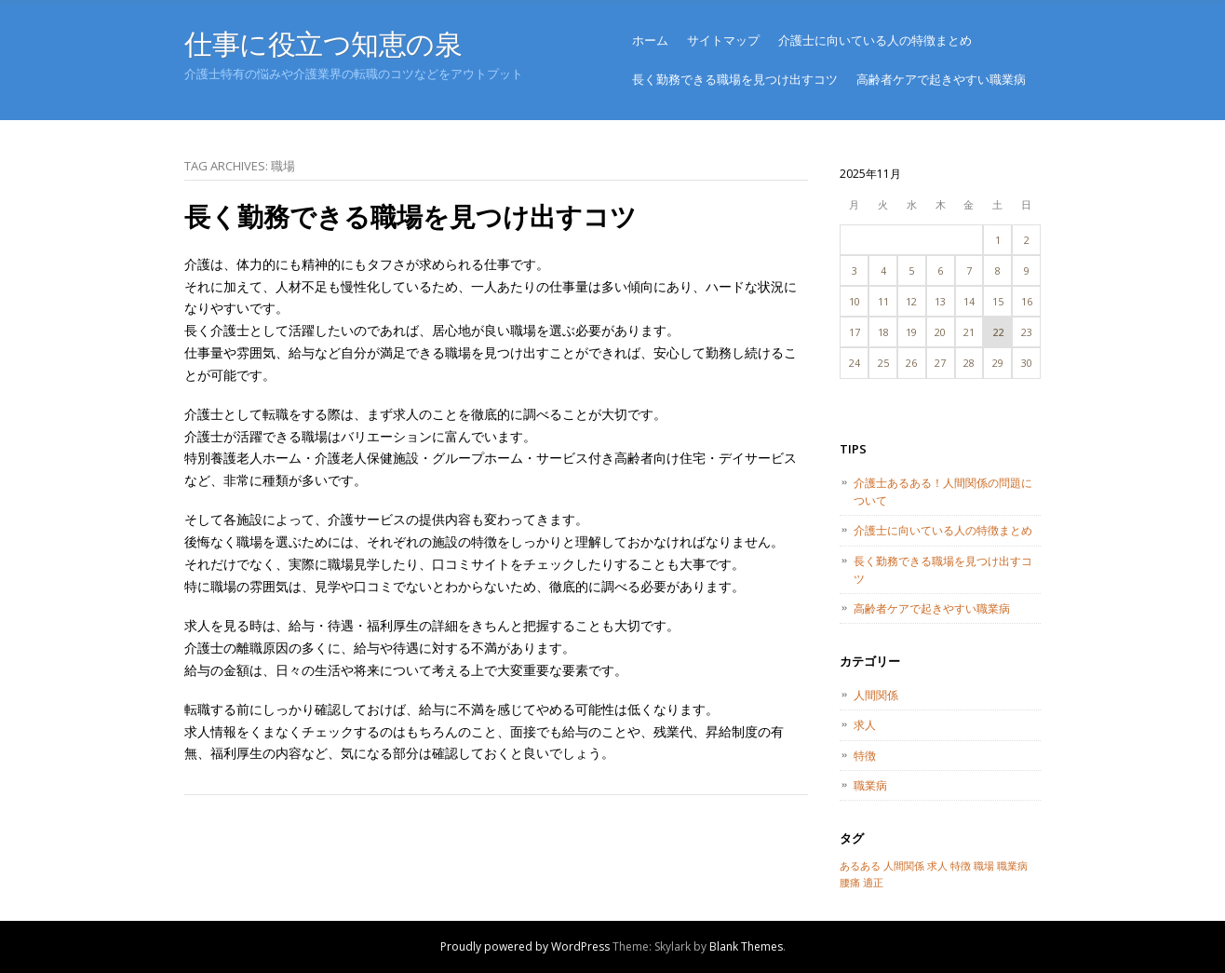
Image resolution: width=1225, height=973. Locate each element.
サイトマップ (723, 40)
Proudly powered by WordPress (525, 946)
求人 (865, 725)
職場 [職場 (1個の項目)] (984, 865)
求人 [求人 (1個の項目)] (937, 865)
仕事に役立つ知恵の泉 (323, 43)
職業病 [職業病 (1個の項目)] (1012, 865)
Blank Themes (746, 946)
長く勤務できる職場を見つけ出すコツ (735, 79)
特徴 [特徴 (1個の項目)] (960, 865)
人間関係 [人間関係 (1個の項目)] (903, 865)
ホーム (650, 40)
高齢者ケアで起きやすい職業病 (941, 79)
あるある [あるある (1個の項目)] (860, 865)
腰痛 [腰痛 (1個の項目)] (850, 882)
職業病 (870, 785)
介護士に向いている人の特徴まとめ (875, 40)
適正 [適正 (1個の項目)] (873, 882)
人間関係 (876, 695)
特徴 (865, 756)
